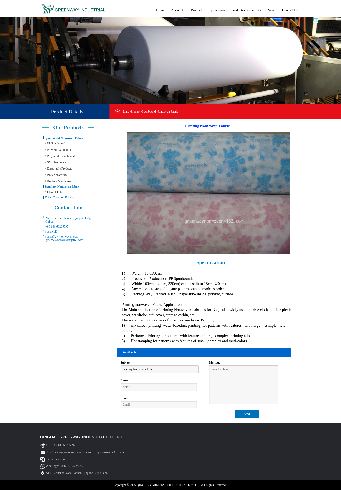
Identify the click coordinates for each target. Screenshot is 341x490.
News (271, 10)
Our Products (68, 127)
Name (124, 380)
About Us (178, 10)
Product (196, 10)
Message (214, 362)
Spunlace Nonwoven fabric (62, 186)
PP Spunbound (56, 143)
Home (160, 10)
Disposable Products (59, 168)
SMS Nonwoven (57, 162)
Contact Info (68, 207)
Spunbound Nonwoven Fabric (64, 138)
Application (216, 10)
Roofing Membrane (59, 181)
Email (124, 398)
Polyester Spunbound (60, 149)
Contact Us (290, 10)
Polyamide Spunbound (61, 156)
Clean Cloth (54, 192)
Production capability (246, 10)
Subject (125, 362)
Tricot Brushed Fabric (59, 197)
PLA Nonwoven (57, 175)
